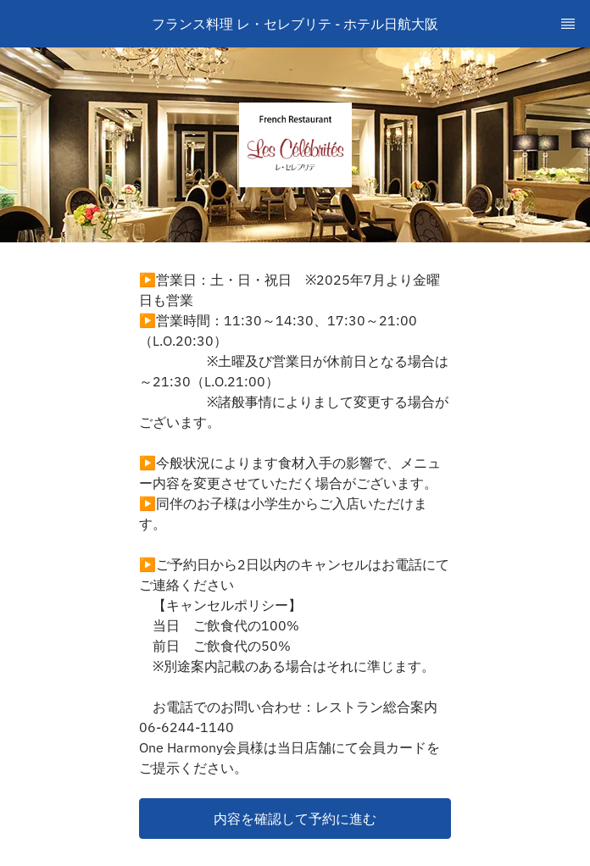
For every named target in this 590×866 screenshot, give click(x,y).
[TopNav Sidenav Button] (568, 24)
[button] (295, 818)
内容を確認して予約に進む (295, 818)
